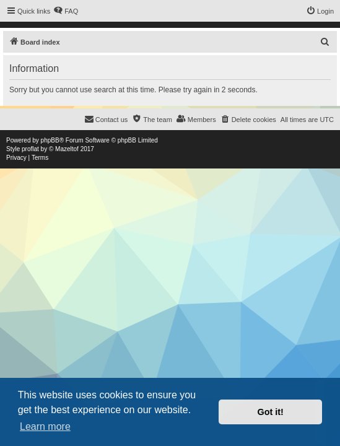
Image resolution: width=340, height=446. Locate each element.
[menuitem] (65, 11)
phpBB (50, 140)
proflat (30, 149)
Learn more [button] (45, 426)
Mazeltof (67, 149)
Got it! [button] (271, 412)
